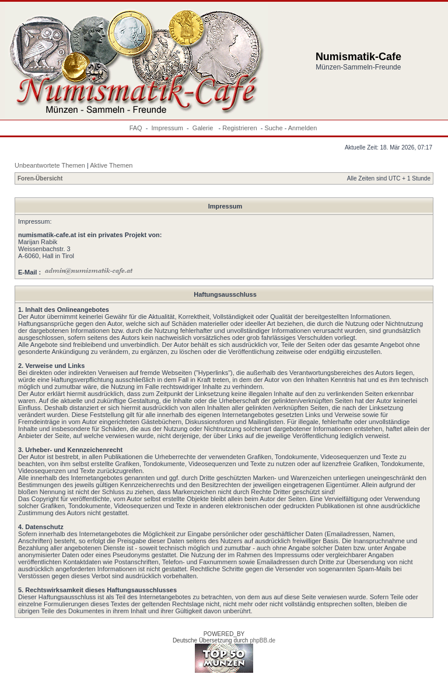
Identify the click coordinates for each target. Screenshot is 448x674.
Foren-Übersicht (40, 178)
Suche (273, 127)
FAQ (136, 127)
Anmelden (302, 127)
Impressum (167, 127)
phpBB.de (262, 640)
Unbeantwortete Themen (50, 165)
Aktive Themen (111, 165)
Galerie (203, 127)
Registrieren (239, 127)
